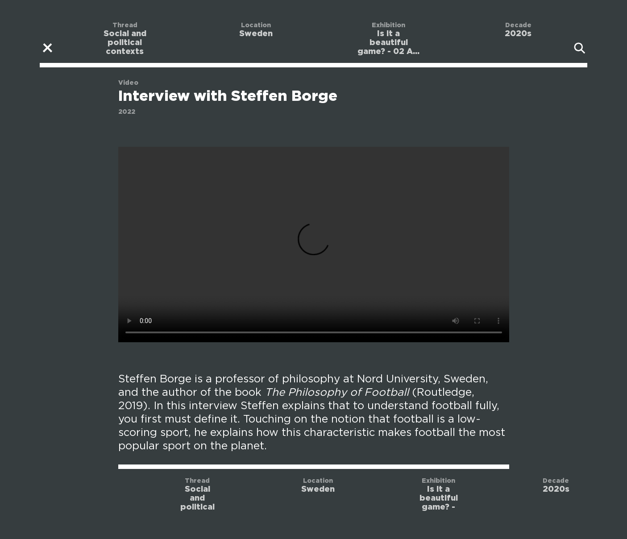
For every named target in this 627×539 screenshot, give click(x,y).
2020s (518, 34)
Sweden (256, 34)
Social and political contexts (125, 43)
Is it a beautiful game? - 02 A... (388, 43)
